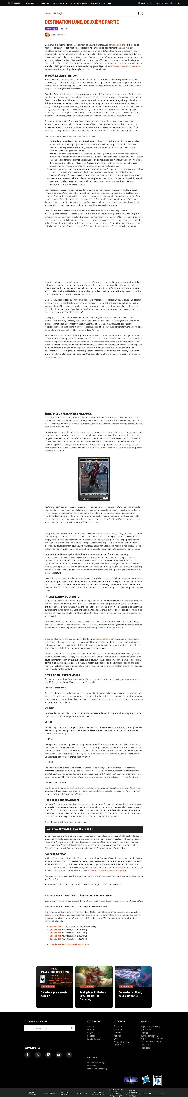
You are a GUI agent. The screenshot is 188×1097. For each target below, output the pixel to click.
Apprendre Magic (79, 3)
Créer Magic (57, 13)
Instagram (120, 870)
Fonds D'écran (93, 1039)
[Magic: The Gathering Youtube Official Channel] (59, 1055)
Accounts (175, 3)
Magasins (143, 3)
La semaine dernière (115, 45)
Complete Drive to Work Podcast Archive (69, 944)
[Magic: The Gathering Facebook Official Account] (27, 1055)
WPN (116, 1039)
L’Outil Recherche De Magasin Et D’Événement (152, 1037)
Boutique (95, 3)
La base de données (159, 3)
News (47, 13)
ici (53, 921)
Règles (90, 1032)
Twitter (93, 870)
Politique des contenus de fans (99, 1093)
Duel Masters (93, 1065)
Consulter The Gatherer (151, 1041)
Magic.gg (144, 1032)
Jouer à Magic (60, 3)
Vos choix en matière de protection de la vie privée (133, 1093)
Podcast (91, 1036)
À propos (118, 1026)
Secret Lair (145, 1044)
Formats (91, 1029)
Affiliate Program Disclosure (121, 1043)
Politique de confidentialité (66, 1093)
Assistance (118, 1036)
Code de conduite (49, 1093)
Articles (108, 3)
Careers (117, 1032)
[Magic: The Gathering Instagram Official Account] (69, 1055)
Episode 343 (55, 932)
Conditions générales (32, 1093)
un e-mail (119, 867)
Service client (82, 1093)
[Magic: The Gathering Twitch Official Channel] (48, 1055)
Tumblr (101, 870)
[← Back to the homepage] (14, 3)
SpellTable (145, 1048)
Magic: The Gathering (150, 1026)
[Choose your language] (153, 1093)
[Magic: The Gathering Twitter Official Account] (38, 1055)
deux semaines (101, 639)
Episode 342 (55, 936)
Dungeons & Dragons (97, 1062)
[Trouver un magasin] (72, 1028)
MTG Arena (44, 3)
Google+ (109, 870)
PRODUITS (30, 3)
